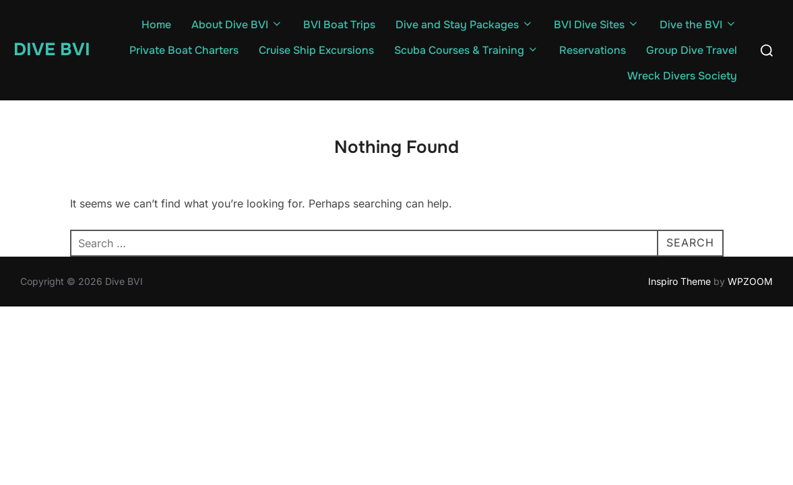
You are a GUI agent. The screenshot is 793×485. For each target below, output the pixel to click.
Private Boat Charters (184, 50)
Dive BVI (51, 49)
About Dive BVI (237, 25)
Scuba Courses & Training (466, 50)
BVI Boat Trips (339, 25)
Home (156, 25)
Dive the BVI (698, 25)
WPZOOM (750, 281)
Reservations (592, 50)
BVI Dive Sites (596, 25)
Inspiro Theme (679, 281)
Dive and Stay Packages (464, 25)
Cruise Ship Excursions (316, 50)
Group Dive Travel (691, 50)
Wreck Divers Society (682, 76)
